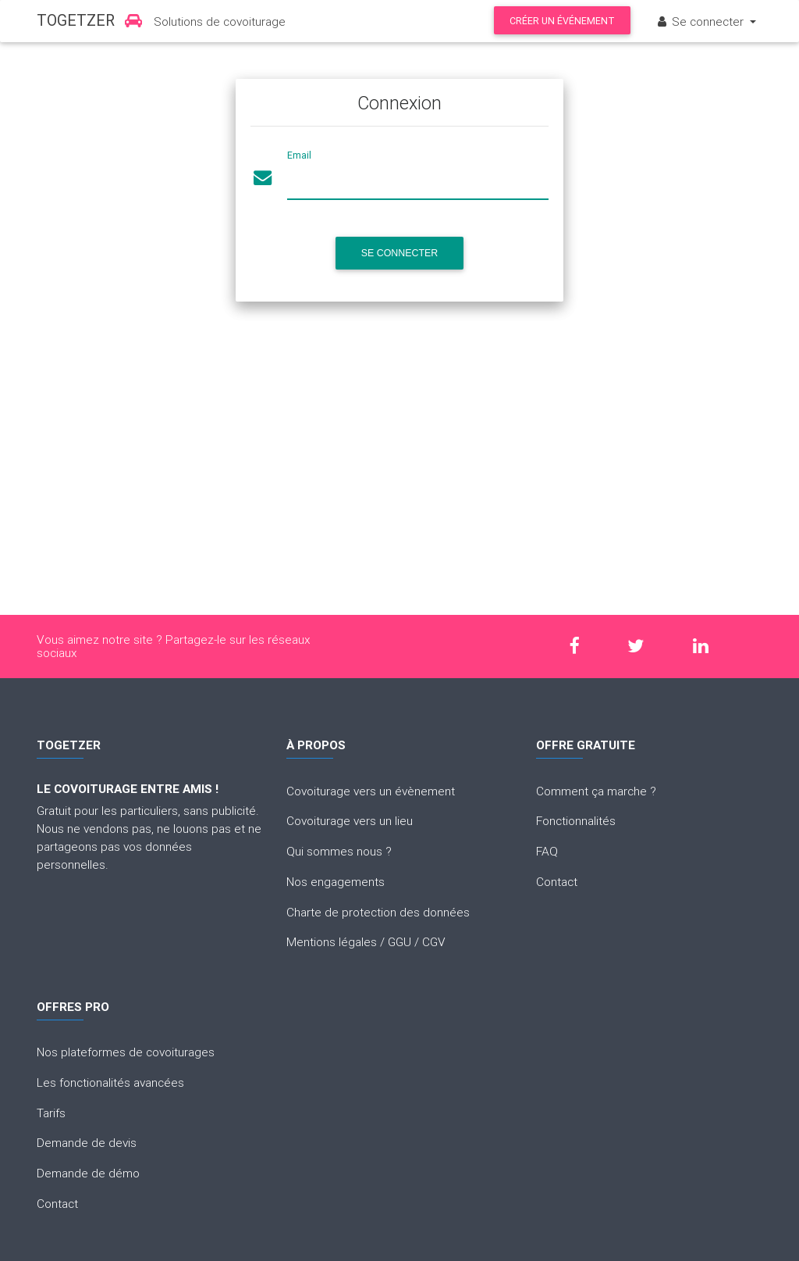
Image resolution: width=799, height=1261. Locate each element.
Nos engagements (335, 881)
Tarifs (51, 1112)
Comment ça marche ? (596, 790)
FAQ (547, 851)
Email (299, 155)
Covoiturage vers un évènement (370, 790)
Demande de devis (87, 1142)
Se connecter (701, 21)
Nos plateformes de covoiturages (126, 1051)
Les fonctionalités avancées (110, 1082)
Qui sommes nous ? (339, 851)
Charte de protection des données (378, 912)
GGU (399, 941)
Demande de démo (88, 1173)
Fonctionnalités (576, 820)
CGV (434, 941)
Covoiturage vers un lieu (349, 820)
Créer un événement (562, 21)
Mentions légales (331, 941)
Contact (556, 881)
